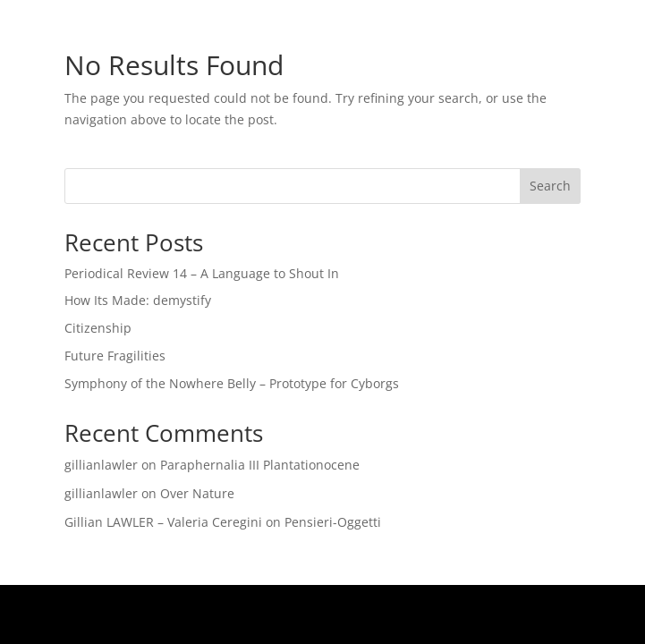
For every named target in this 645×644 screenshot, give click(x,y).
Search (550, 185)
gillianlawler (101, 464)
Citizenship (98, 327)
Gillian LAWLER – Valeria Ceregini (163, 521)
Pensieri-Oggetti (332, 521)
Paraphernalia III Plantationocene (260, 464)
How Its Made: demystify (137, 300)
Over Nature (197, 493)
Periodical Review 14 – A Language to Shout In (201, 273)
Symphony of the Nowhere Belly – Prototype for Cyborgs (231, 383)
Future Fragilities (114, 355)
